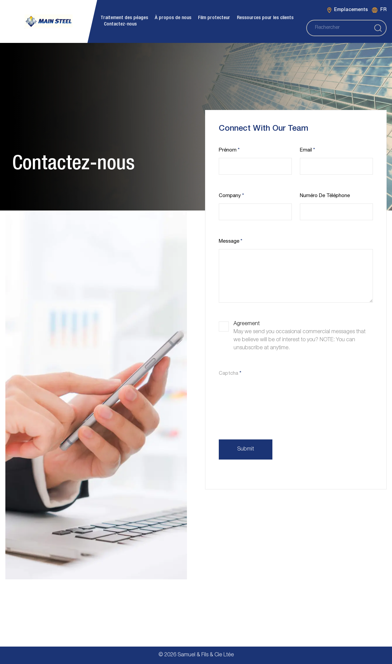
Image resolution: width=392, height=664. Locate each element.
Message (230, 241)
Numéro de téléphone (325, 195)
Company (231, 195)
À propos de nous (173, 17)
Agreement (247, 324)
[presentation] (270, 395)
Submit (245, 449)
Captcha (230, 373)
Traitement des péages (124, 17)
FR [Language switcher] (379, 10)
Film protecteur (214, 17)
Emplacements (347, 10)
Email (307, 150)
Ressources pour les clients (265, 17)
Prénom (229, 150)
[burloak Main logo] (48, 21)
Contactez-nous (120, 24)
